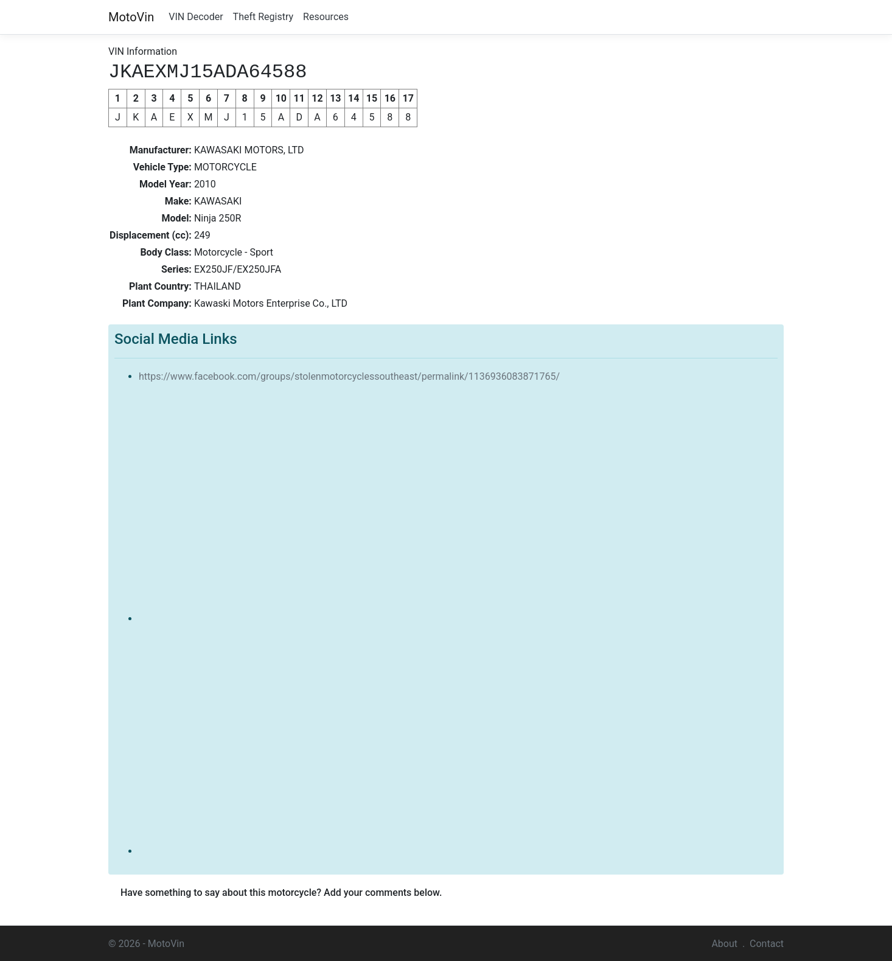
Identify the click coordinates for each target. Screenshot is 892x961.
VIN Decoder (196, 17)
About (724, 942)
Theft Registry (263, 17)
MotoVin (131, 17)
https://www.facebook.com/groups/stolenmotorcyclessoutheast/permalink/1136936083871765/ (349, 375)
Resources (326, 17)
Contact (767, 942)
